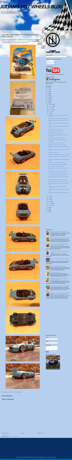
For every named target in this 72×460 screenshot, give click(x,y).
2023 (48, 91)
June (49, 196)
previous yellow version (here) (20, 41)
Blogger (54, 457)
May (49, 197)
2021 (48, 95)
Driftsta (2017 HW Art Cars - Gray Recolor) (57, 144)
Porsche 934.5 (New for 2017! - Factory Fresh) (57, 172)
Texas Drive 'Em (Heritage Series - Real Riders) (60, 237)
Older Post (40, 433)
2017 (48, 102)
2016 (48, 207)
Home (23, 433)
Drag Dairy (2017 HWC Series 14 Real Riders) (57, 164)
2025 (48, 87)
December (50, 104)
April (49, 199)
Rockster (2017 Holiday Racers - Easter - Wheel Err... (59, 154)
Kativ (46, 457)
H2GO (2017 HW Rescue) (53, 152)
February (50, 203)
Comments (49, 63)
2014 (48, 211)
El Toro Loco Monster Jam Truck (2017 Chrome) (58, 181)
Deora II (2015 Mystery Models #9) (57, 266)
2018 (48, 100)
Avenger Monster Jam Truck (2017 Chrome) (57, 179)
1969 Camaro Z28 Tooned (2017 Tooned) (56, 162)
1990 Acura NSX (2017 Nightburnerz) (55, 166)
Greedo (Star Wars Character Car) (55, 133)
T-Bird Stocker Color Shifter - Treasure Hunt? (60, 285)
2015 (48, 209)
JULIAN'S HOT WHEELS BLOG (31, 6)
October (50, 108)
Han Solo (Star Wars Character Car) (56, 131)
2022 (48, 93)
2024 (48, 89)
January (50, 205)
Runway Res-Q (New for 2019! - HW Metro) (59, 231)
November (50, 106)
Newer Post (5, 433)
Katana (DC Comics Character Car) (55, 129)
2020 (48, 97)
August (50, 111)
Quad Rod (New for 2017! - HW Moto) (55, 142)
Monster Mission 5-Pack (55, 272)
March (49, 201)
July (49, 113)
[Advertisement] (33, 22)
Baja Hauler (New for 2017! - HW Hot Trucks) (57, 171)
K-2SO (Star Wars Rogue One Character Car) (58, 174)
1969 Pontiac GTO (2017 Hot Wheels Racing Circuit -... (59, 118)
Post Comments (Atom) (13, 436)
